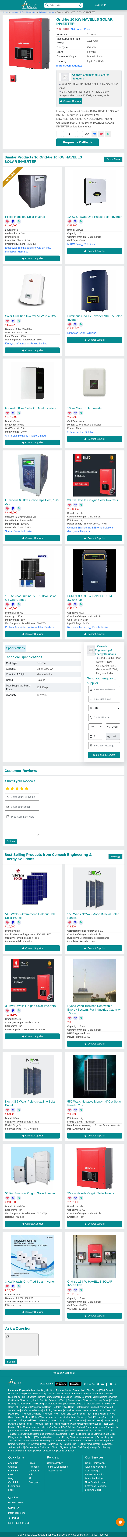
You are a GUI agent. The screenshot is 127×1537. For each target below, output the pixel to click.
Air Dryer (29, 1436)
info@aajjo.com (16, 1512)
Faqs (11, 1489)
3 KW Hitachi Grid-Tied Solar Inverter (30, 1281)
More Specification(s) (69, 65)
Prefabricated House (31, 1410)
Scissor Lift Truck (57, 1400)
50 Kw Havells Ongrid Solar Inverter (91, 1192)
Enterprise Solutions (95, 1485)
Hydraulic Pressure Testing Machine (51, 1423)
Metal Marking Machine (28, 1426)
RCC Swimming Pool (88, 1443)
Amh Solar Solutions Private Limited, (25, 435)
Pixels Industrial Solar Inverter (25, 216)
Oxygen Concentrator (45, 1450)
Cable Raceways (56, 1430)
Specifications (15, 647)
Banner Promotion (94, 1474)
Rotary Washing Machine (44, 1416)
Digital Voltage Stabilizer (100, 1416)
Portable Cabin (63, 1389)
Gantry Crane (64, 1420)
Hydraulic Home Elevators (104, 1396)
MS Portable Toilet (53, 1403)
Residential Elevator (18, 1400)
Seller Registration (95, 1462)
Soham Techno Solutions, (81, 431)
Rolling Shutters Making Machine (78, 1436)
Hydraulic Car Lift (38, 1400)
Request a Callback (77, 141)
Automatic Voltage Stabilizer (22, 1420)
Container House (72, 1410)
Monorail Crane (94, 1420)
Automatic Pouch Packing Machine (74, 1433)
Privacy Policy (54, 1470)
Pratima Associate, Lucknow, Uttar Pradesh (29, 626)
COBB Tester (110, 1420)
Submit (11, 840)
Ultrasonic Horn (38, 1430)
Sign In (100, 4)
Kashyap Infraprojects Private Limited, (26, 343)
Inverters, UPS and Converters (24, 12)
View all (115, 856)
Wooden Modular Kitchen (47, 1436)
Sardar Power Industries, (19, 530)
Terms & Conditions (57, 1466)
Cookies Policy (55, 1462)
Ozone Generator (65, 1450)
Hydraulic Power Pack (54, 1413)
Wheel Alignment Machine (36, 1440)
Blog (10, 1477)
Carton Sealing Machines (59, 1396)
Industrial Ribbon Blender (69, 1393)
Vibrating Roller (23, 1393)
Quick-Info (13, 1481)
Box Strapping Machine (33, 1396)
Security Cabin (101, 1400)
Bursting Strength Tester (20, 1423)
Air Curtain (78, 1426)
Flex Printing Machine (97, 1413)
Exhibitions (14, 1485)
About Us (13, 1462)
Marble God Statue (51, 1426)
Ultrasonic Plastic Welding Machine (83, 1430)
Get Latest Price (80, 28)
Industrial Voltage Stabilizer (72, 1416)
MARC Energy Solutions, (81, 243)
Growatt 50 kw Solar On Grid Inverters (30, 407)
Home (5, 12)
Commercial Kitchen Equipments (101, 1426)
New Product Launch (96, 1481)
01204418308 (15, 1502)
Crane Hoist (79, 1420)
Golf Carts (83, 1447)
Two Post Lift (14, 1440)
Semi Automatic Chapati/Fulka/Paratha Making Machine (78, 1440)
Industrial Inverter (46, 12)
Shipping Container (52, 1410)
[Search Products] (45, 4)
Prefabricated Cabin (41, 1406)
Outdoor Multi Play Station (86, 1389)
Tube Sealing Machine (44, 1393)
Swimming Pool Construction (62, 1443)
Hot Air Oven (105, 1410)
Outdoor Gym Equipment (37, 1447)
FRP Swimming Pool (35, 1443)
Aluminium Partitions (94, 1393)
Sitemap (12, 1466)
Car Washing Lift (105, 1436)
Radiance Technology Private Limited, (88, 626)
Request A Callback (63, 1372)
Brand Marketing (94, 1477)
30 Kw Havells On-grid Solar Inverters (92, 499)
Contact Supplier (70, 100)
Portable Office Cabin (63, 1406)
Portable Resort (72, 1403)
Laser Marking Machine (42, 1389)
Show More (113, 159)
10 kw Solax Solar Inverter (85, 407)
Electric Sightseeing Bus (64, 1447)
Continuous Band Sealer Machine (39, 1433)
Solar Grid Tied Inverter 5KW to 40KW (30, 315)
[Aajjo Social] (98, 1383)
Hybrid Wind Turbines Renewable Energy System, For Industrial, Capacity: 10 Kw (94, 1009)
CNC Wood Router (76, 1413)
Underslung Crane (47, 1420)
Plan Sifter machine (19, 1430)
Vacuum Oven (90, 1410)
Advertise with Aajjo (95, 1466)
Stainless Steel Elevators (80, 1400)
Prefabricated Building (87, 1406)
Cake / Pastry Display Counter (86, 1423)
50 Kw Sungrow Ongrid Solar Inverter (30, 1192)
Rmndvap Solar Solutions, (82, 332)
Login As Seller (93, 1489)
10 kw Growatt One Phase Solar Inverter (94, 216)
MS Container (23, 1406)
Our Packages (92, 1470)
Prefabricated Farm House (30, 1403)
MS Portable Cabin (91, 1403)
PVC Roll (66, 1426)
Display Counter (82, 1396)
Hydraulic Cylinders (31, 1413)
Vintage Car (95, 1447)
